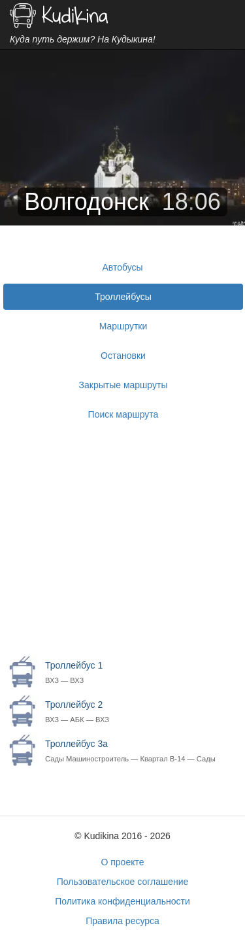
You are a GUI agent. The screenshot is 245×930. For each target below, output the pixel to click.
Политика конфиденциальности (122, 901)
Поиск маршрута (123, 414)
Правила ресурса (122, 921)
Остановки (123, 355)
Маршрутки (123, 326)
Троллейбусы (123, 296)
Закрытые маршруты (123, 385)
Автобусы (122, 267)
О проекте (122, 862)
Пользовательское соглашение (123, 881)
